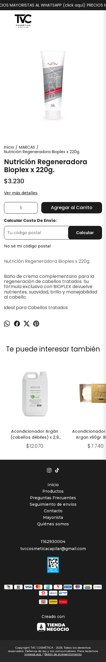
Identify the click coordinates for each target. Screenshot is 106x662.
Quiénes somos (53, 523)
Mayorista (53, 517)
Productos (53, 491)
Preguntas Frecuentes (53, 497)
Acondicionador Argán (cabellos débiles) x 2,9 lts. (34, 434)
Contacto (53, 510)
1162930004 (53, 541)
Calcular (85, 233)
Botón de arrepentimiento (63, 654)
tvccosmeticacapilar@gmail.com (53, 548)
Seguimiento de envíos (53, 504)
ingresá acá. (33, 654)
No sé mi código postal (27, 246)
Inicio (53, 484)
